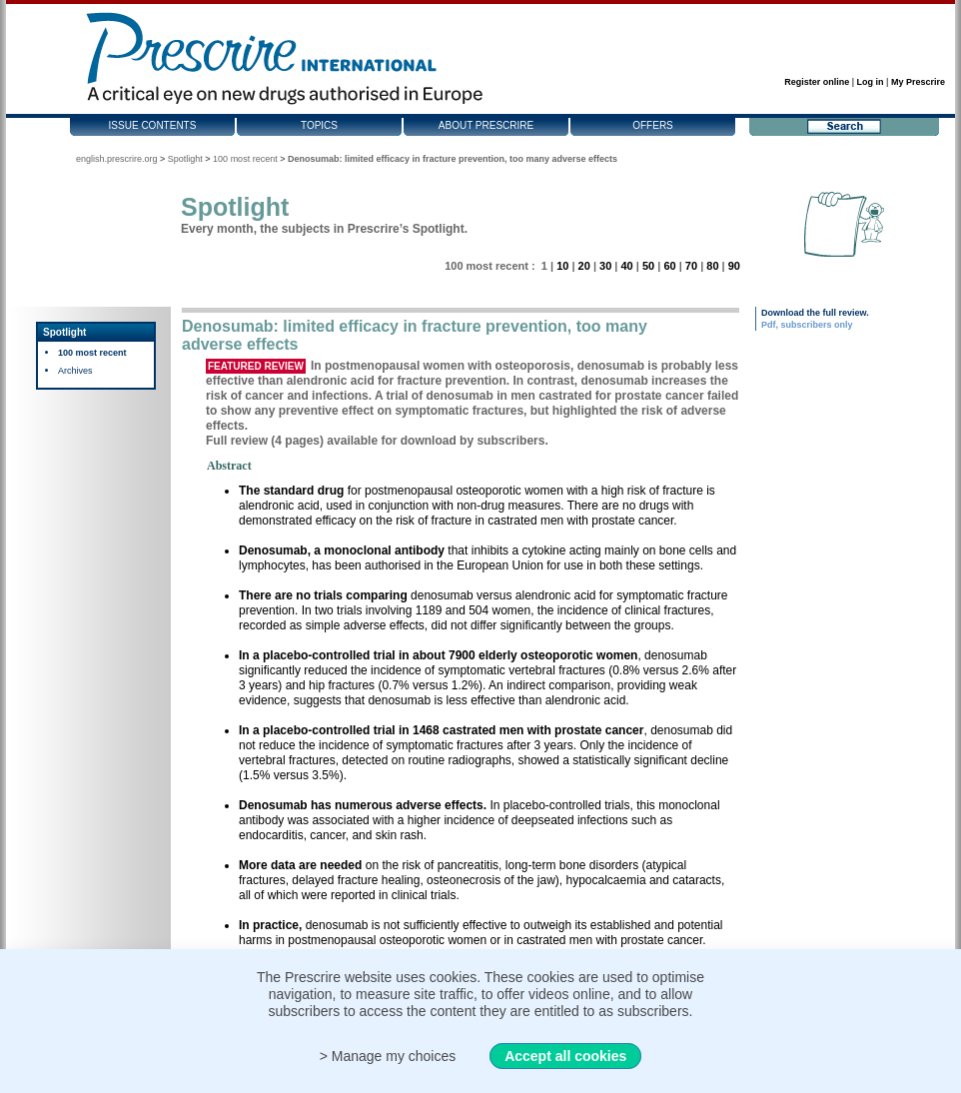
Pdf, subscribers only (807, 325)
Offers (652, 125)
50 (648, 266)
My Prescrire (918, 82)
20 (584, 266)
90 (734, 266)
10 (562, 266)
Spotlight (185, 159)
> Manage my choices (388, 1056)
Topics (319, 125)
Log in (870, 82)
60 (669, 266)
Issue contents (153, 125)
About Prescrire (486, 125)
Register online (816, 82)
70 (691, 266)
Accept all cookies (565, 1056)
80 (712, 266)
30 (605, 266)
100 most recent (245, 159)
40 (626, 266)
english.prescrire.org (117, 159)
